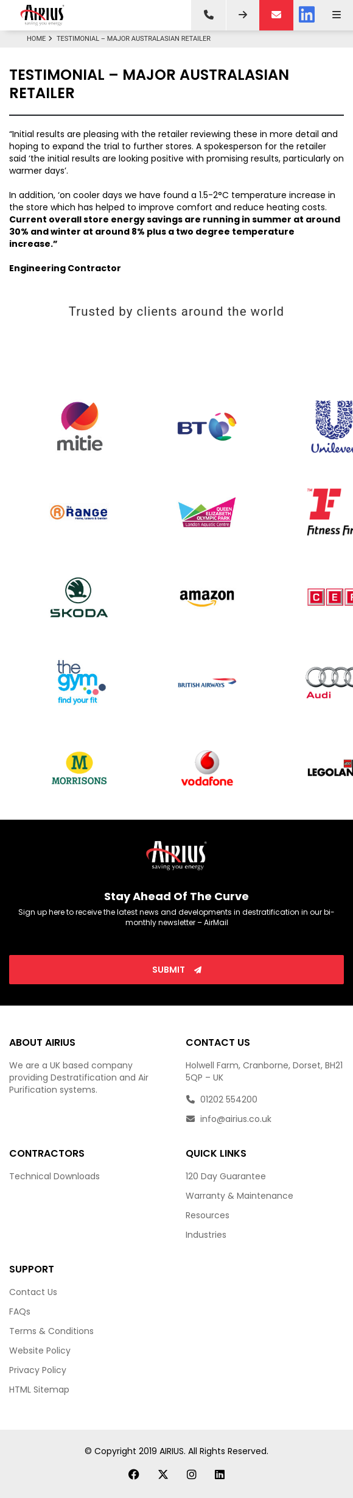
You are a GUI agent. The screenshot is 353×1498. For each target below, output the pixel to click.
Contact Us (33, 1292)
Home (41, 39)
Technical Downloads (54, 1176)
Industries (206, 1235)
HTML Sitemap (39, 1389)
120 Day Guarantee (226, 1176)
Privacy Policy (37, 1370)
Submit (176, 970)
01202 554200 (221, 1099)
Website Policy (40, 1350)
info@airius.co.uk (228, 1119)
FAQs (19, 1311)
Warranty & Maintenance (239, 1196)
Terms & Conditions (51, 1331)
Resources (207, 1215)
